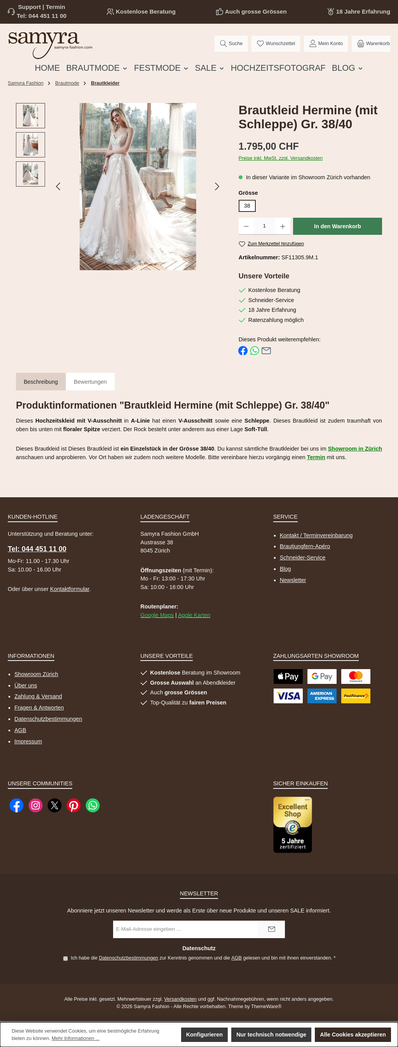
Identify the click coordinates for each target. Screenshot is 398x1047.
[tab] (41, 382)
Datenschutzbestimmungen (48, 719)
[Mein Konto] (326, 44)
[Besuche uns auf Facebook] (16, 805)
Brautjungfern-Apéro (305, 546)
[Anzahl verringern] (246, 226)
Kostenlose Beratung (146, 11)
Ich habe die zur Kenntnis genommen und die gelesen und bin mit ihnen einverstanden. (203, 958)
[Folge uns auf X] (54, 805)
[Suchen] (231, 44)
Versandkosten (180, 999)
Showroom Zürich (36, 674)
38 (247, 206)
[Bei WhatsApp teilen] (254, 350)
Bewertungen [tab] (90, 382)
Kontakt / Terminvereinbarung (316, 535)
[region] (119, 186)
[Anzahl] (264, 226)
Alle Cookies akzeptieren (353, 1034)
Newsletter (293, 580)
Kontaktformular (69, 589)
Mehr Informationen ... (76, 1038)
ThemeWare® (266, 1006)
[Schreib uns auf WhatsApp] (92, 805)
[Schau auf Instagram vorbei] (35, 805)
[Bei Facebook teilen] (243, 350)
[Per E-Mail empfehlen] (266, 350)
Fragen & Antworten (39, 707)
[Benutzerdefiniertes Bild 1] (292, 825)
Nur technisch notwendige (271, 1034)
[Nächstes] (217, 186)
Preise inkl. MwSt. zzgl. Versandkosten (281, 158)
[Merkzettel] (275, 44)
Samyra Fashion (26, 83)
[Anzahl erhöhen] (282, 226)
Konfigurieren (204, 1034)
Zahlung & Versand (38, 696)
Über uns (25, 685)
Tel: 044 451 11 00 (41, 15)
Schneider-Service (303, 557)
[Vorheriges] (59, 186)
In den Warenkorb (337, 226)
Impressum (28, 741)
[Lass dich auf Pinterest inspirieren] (73, 805)
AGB (20, 730)
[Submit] (271, 929)
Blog (285, 569)
